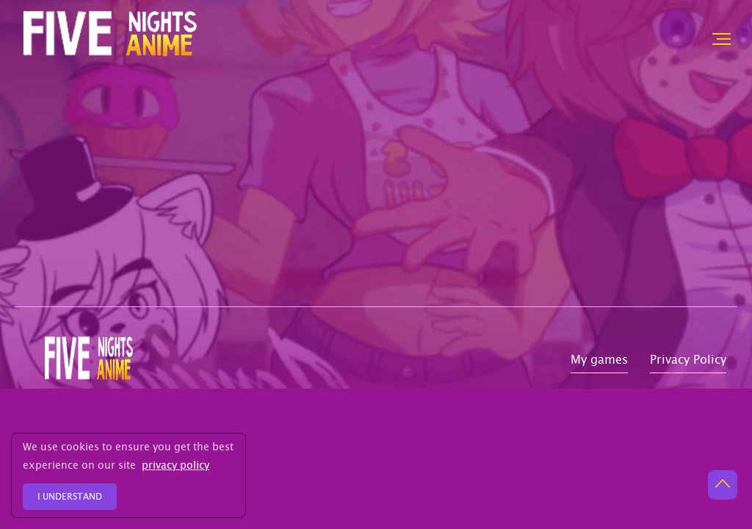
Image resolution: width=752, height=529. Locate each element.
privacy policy (175, 467)
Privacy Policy (688, 362)
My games (599, 362)
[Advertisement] (376, 196)
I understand (69, 497)
